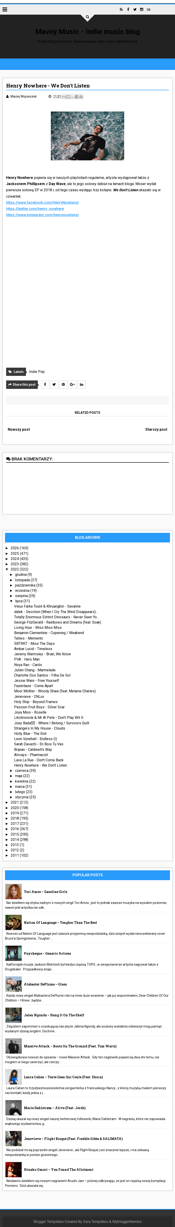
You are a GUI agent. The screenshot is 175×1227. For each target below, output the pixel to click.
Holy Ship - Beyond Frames (36, 702)
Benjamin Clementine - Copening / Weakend (49, 633)
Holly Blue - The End (30, 733)
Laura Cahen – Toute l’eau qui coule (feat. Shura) (63, 1077)
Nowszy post (19, 429)
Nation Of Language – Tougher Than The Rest (60, 922)
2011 (15, 855)
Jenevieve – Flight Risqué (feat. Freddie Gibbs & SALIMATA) (73, 1139)
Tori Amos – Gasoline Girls (45, 892)
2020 (15, 808)
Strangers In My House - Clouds (39, 728)
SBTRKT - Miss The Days (34, 643)
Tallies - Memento (28, 638)
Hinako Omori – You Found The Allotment (58, 1169)
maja (19, 776)
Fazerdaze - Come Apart (33, 686)
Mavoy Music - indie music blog (87, 31)
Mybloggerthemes (127, 1221)
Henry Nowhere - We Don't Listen (40, 765)
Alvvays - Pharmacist (31, 755)
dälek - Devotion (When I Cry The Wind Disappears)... (56, 612)
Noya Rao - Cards (28, 665)
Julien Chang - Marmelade (35, 670)
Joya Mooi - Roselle (30, 712)
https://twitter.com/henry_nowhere (35, 209)
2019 (15, 813)
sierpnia (22, 596)
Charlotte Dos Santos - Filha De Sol (42, 675)
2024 (15, 559)
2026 (15, 548)
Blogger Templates (48, 1221)
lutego (20, 792)
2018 (15, 818)
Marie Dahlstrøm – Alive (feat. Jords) (55, 1108)
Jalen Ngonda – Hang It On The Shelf (54, 1015)
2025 (15, 553)
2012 (15, 850)
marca (20, 786)
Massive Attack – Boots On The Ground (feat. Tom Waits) (70, 1046)
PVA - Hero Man (27, 659)
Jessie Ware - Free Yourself (36, 680)
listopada (23, 580)
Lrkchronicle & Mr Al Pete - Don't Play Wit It (48, 717)
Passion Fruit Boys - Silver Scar (39, 707)
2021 (15, 802)
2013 (15, 845)
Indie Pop (37, 371)
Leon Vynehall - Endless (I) (35, 739)
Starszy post (156, 429)
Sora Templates (95, 1221)
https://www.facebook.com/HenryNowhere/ (42, 202)
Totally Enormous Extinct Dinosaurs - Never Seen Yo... (56, 617)
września (22, 590)
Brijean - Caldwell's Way (33, 749)
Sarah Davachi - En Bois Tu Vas (38, 744)
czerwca (22, 770)
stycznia (22, 797)
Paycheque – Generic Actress (47, 953)
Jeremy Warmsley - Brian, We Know (42, 654)
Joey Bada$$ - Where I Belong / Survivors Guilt (51, 723)
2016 (15, 829)
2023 (15, 564)
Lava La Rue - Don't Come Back (39, 760)
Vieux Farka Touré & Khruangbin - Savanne (47, 606)
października (25, 585)
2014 (15, 839)
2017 (15, 823)
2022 (15, 569)
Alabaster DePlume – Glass (45, 984)
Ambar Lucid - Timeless (33, 649)
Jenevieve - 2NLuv (29, 696)
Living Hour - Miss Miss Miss (38, 627)
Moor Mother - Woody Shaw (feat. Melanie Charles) (55, 691)
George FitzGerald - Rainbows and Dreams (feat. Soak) (57, 622)
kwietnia (22, 781)
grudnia (21, 574)
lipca (19, 601)
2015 (15, 834)
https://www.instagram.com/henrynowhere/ (42, 215)
